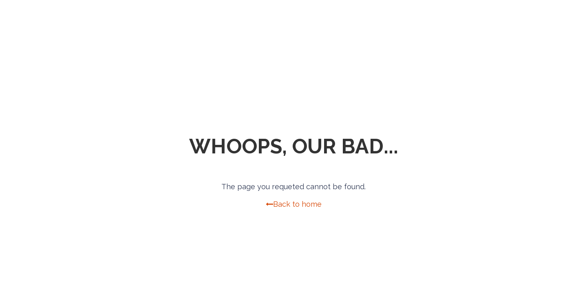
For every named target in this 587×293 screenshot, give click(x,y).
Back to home (294, 204)
